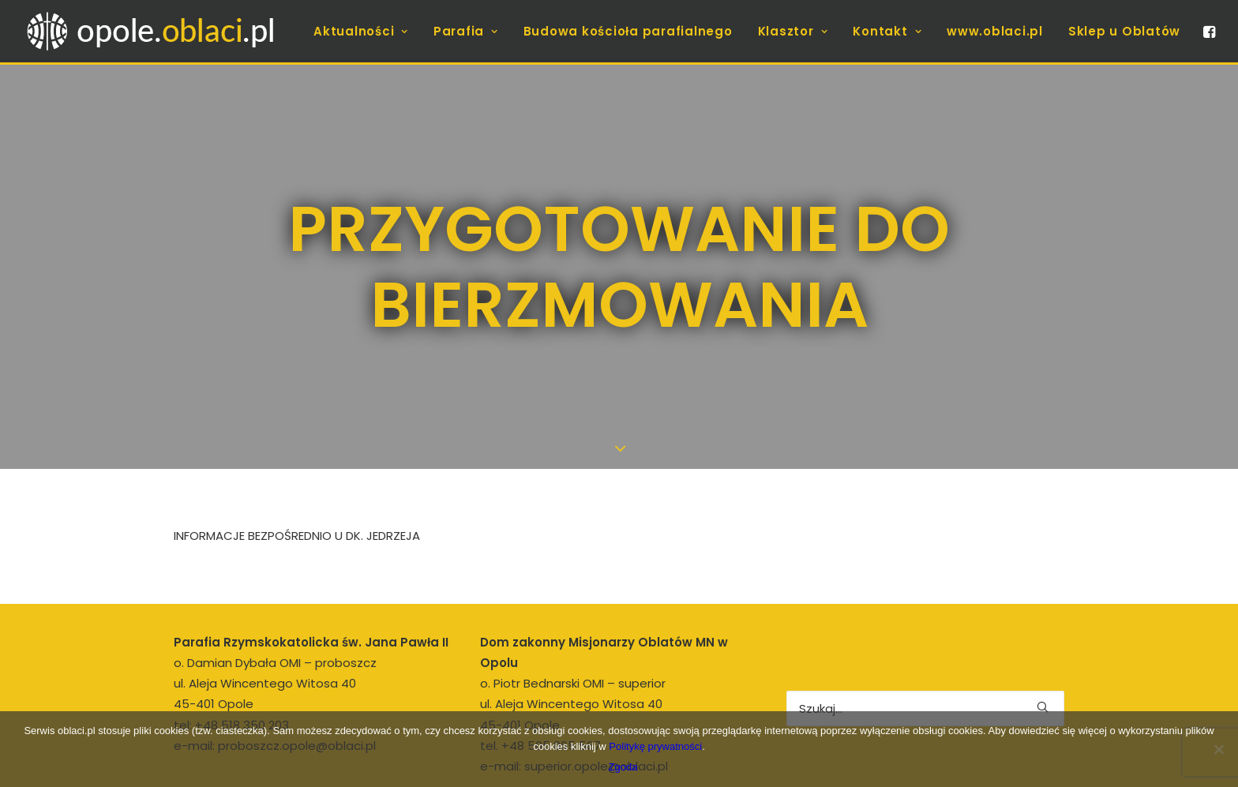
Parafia (465, 31)
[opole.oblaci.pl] (159, 31)
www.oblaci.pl (995, 31)
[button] (1208, 31)
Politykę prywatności (655, 746)
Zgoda (623, 767)
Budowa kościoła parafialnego (628, 31)
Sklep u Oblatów (1124, 31)
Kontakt (887, 31)
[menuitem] (360, 31)
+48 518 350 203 (242, 689)
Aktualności (360, 31)
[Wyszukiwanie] (925, 673)
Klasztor (793, 31)
